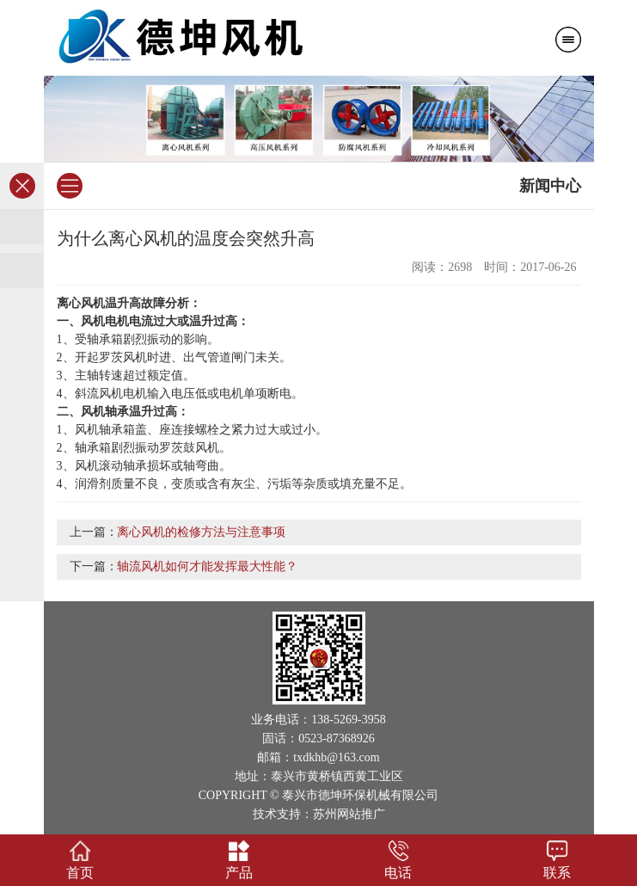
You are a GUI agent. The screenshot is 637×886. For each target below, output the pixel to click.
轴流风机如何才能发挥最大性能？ (207, 566)
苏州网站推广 (349, 814)
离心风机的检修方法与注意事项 (201, 532)
